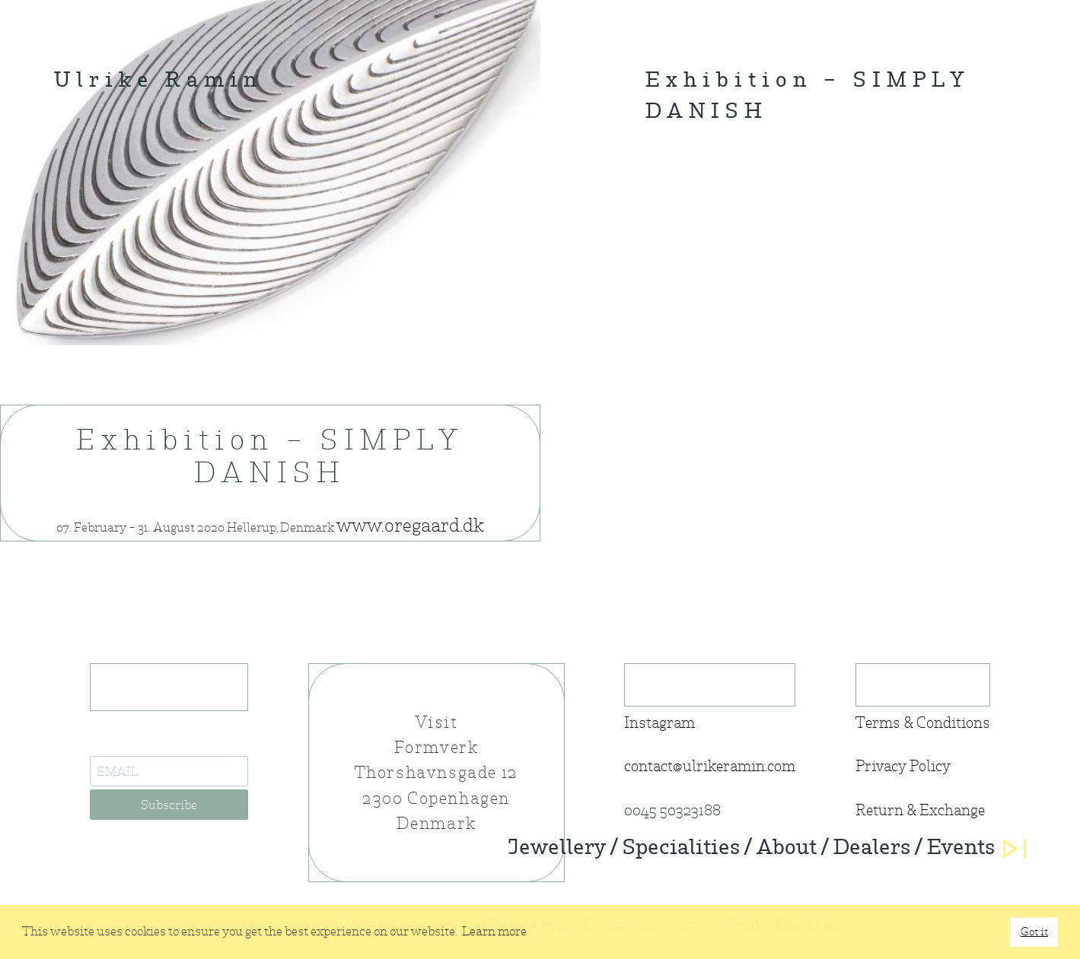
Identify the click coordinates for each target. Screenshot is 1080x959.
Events (961, 849)
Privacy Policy (903, 766)
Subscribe (169, 805)
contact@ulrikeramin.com (709, 766)
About (787, 849)
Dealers (871, 849)
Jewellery (557, 849)
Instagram (659, 723)
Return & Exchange (920, 810)
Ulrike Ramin (158, 81)
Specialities (681, 849)
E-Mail (110, 743)
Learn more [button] (494, 931)
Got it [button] (1034, 931)
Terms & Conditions (922, 723)
